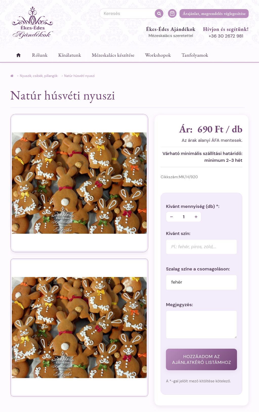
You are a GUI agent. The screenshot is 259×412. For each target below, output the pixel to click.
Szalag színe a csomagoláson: (198, 269)
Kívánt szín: (178, 234)
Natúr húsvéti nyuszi (79, 76)
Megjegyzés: (179, 305)
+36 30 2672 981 (226, 36)
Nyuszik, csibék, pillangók (38, 76)
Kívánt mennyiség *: (192, 206)
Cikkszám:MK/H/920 (179, 177)
